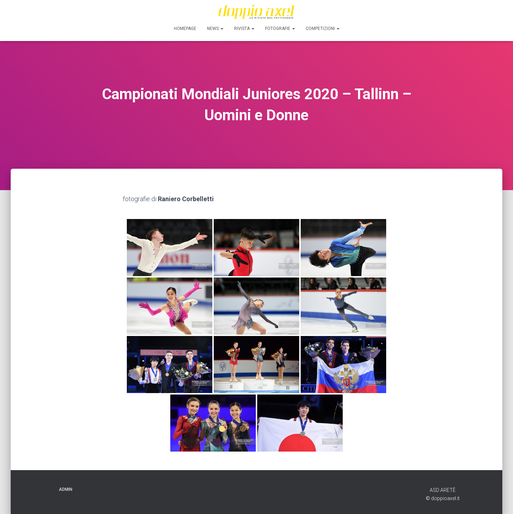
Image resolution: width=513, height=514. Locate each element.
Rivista (244, 28)
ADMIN (65, 489)
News (215, 28)
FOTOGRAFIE (280, 28)
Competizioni (323, 28)
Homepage (185, 28)
